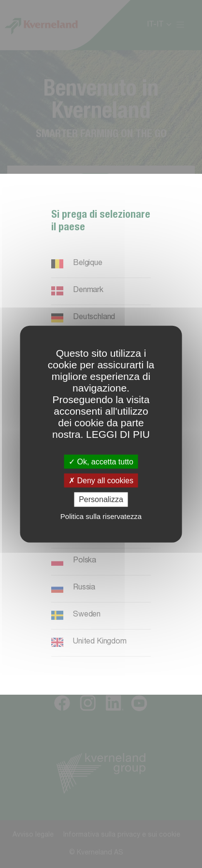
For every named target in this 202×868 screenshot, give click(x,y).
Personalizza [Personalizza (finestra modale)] (101, 499)
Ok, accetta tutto (101, 462)
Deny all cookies (101, 480)
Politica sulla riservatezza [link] (101, 516)
